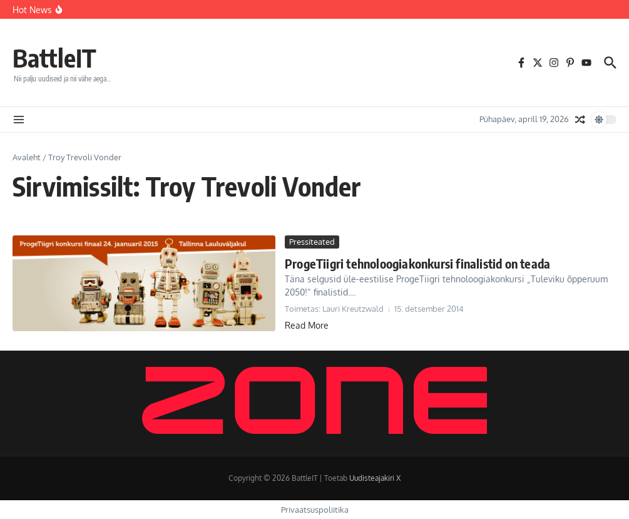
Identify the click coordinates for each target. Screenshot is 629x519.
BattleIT (54, 57)
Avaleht (27, 157)
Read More (307, 325)
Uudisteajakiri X (375, 478)
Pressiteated (312, 242)
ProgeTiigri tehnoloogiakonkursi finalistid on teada (417, 263)
